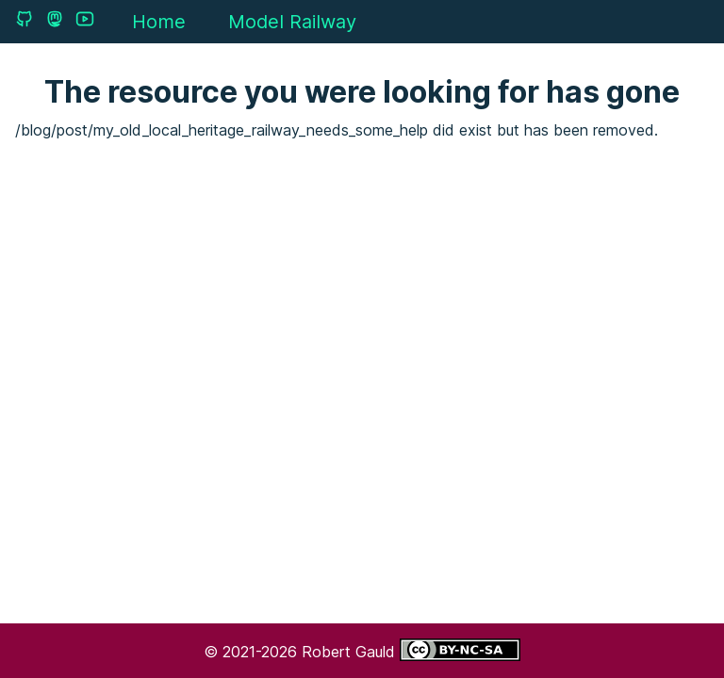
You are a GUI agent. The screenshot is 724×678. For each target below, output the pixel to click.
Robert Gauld (351, 651)
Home (159, 21)
